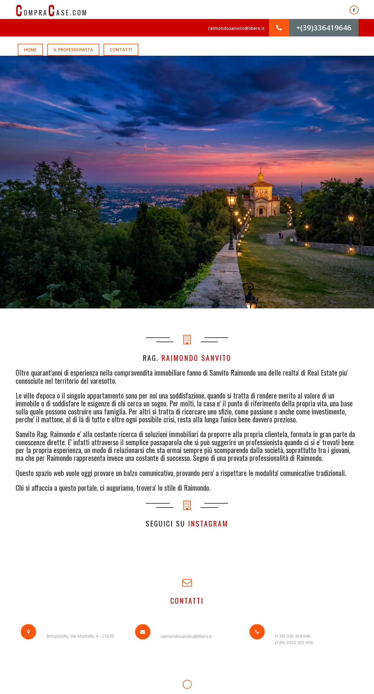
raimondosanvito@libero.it (236, 28)
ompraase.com (52, 9)
